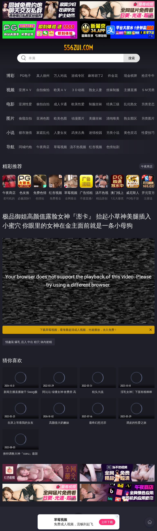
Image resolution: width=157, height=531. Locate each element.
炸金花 (113, 75)
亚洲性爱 (25, 104)
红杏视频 (95, 147)
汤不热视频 (78, 147)
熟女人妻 (95, 90)
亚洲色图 (42, 118)
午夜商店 (42, 147)
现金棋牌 (130, 75)
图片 (10, 118)
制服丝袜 (95, 104)
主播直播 (130, 90)
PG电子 (25, 75)
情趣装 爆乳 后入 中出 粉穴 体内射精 (28, 342)
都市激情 (25, 132)
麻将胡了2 (95, 75)
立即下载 (107, 522)
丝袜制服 (112, 90)
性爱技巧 (148, 132)
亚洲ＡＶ (25, 90)
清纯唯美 (112, 118)
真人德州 (42, 75)
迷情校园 (95, 132)
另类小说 (112, 132)
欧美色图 (60, 118)
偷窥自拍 (25, 118)
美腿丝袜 (95, 118)
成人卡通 (60, 104)
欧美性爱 (77, 104)
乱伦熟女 (130, 104)
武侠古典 (77, 132)
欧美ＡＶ (60, 90)
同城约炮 (25, 147)
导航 (10, 147)
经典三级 (112, 104)
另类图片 (148, 118)
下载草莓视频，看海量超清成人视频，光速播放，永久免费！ (96, 329)
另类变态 (148, 104)
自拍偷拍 (42, 90)
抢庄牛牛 (148, 75)
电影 (10, 104)
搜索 (131, 58)
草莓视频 (60, 147)
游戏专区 (77, 75)
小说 (10, 132)
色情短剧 (112, 147)
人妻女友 (60, 132)
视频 (10, 89)
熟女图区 (130, 118)
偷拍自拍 (42, 104)
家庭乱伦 (42, 132)
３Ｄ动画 (77, 90)
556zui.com (78, 48)
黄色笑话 (130, 132)
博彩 (10, 75)
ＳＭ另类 (148, 90)
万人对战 (60, 75)
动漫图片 (77, 118)
